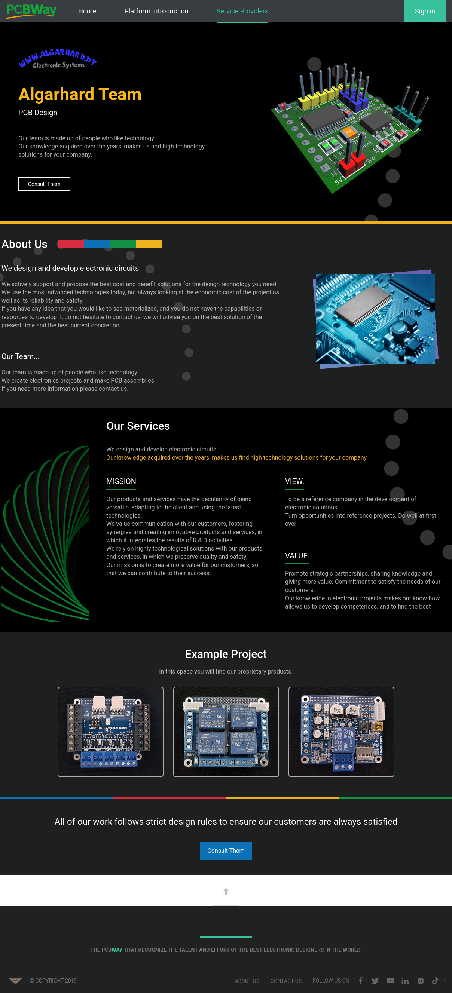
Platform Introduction (156, 11)
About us (247, 981)
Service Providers (243, 11)
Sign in (425, 11)
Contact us (286, 981)
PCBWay (32, 11)
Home (87, 11)
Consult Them (44, 184)
